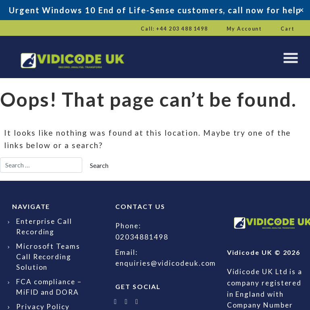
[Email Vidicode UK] (137, 301)
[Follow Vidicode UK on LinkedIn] (126, 301)
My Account (244, 29)
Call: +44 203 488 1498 (174, 29)
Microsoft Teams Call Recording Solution (48, 256)
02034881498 (141, 237)
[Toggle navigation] (290, 58)
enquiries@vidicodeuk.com (165, 263)
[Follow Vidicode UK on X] (115, 301)
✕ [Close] (301, 10)
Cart (288, 29)
